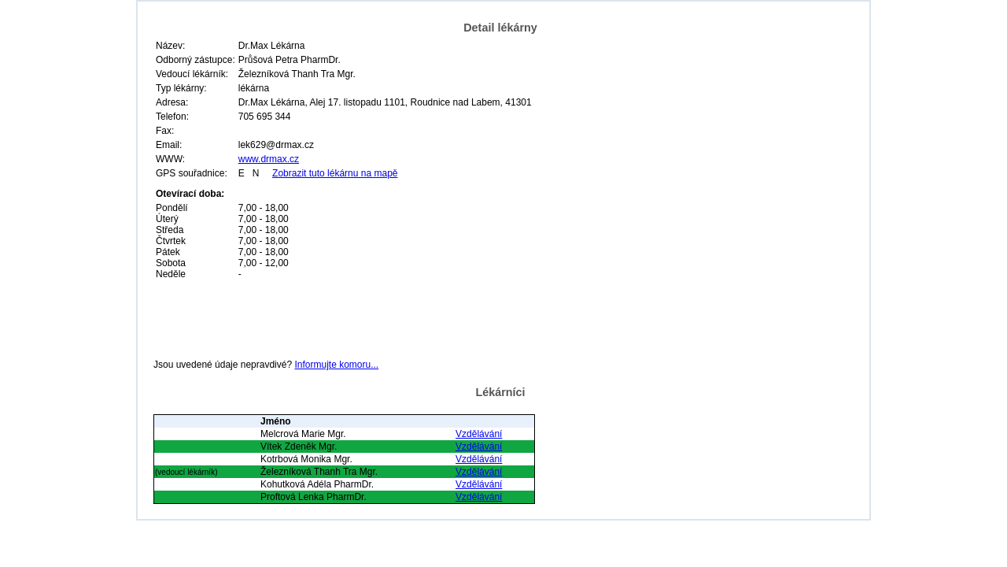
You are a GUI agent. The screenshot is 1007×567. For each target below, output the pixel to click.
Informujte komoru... (336, 364)
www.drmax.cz (268, 159)
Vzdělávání (479, 433)
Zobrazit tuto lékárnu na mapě (334, 173)
